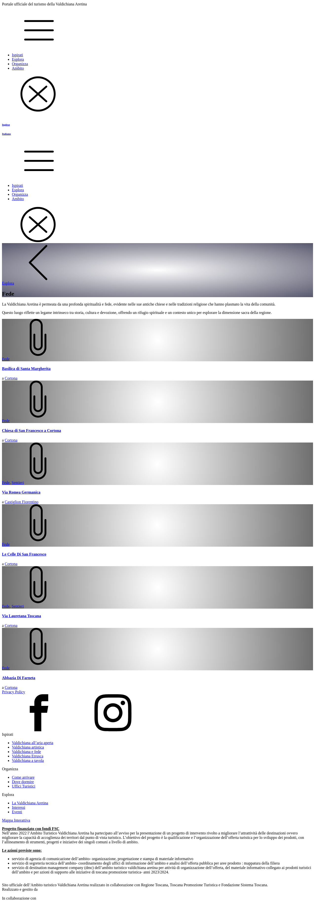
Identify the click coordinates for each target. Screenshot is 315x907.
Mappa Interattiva (16, 820)
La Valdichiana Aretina (30, 803)
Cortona (11, 378)
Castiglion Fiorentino (21, 502)
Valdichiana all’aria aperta (32, 743)
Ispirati (17, 55)
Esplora (18, 59)
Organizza (20, 64)
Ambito (18, 68)
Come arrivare (23, 777)
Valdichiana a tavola (28, 760)
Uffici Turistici (23, 786)
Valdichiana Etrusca (27, 756)
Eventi (17, 812)
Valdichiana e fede (26, 752)
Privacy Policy (13, 692)
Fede (6, 359)
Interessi (18, 807)
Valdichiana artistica (28, 747)
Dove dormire (23, 782)
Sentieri (18, 483)
